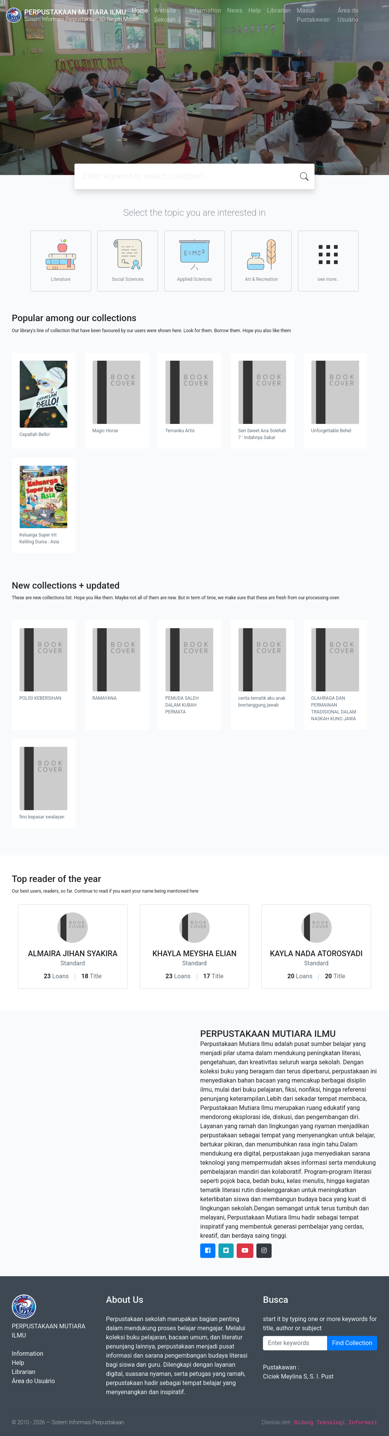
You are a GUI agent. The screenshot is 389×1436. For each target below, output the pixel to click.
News (234, 10)
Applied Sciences (194, 260)
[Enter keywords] (295, 1343)
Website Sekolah (165, 15)
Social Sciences (128, 260)
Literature (61, 260)
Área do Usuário (348, 15)
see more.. (328, 260)
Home (140, 10)
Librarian (279, 10)
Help (254, 10)
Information (205, 10)
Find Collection (352, 1343)
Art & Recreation (261, 260)
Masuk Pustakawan (313, 15)
